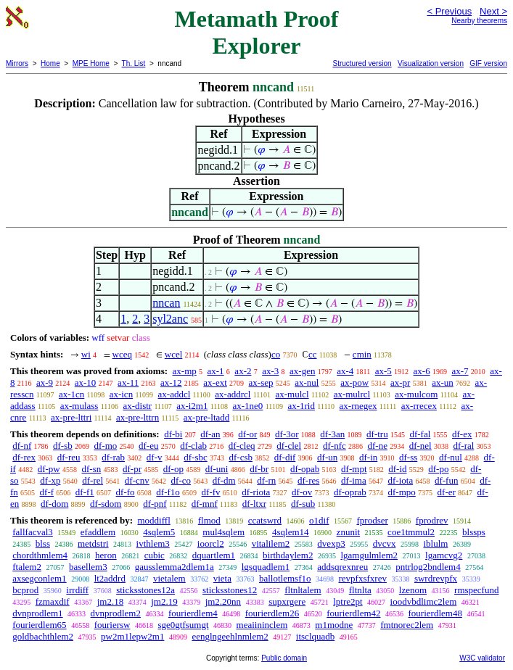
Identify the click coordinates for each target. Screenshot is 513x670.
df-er (447, 492)
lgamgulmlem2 (369, 555)
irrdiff (77, 589)
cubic (154, 555)
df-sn (92, 468)
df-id (397, 468)
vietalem (169, 578)
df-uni (217, 468)
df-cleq (242, 445)
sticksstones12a (145, 589)
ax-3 (270, 370)
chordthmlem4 (39, 555)
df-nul (450, 457)
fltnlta (360, 589)
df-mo (105, 445)
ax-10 (86, 382)
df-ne (377, 445)
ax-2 (242, 370)
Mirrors (17, 63)
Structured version (361, 63)
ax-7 (459, 370)
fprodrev (432, 520)
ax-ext (214, 382)
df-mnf (205, 503)
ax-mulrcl (352, 394)
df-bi (173, 434)
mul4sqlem (223, 531)
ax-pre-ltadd (207, 417)
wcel (174, 354)
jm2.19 (164, 601)
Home (50, 63)
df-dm (224, 480)
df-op (173, 468)
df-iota (401, 480)
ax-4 (345, 370)
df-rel (92, 480)
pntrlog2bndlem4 (428, 566)
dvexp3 (331, 543)
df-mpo (402, 492)
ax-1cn (71, 394)
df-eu (148, 445)
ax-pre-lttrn (137, 417)
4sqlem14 (290, 531)
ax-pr (400, 382)
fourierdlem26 (272, 613)
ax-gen (302, 370)
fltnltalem (302, 589)
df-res (308, 480)
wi (86, 354)
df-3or (287, 434)
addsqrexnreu (342, 566)
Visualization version (431, 63)
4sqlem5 (159, 531)
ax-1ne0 (248, 405)
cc (312, 354)
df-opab (304, 468)
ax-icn (121, 394)
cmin (362, 354)
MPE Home (91, 63)
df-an (210, 434)
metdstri (93, 543)
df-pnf (155, 503)
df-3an (332, 434)
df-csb (241, 457)
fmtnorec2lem (406, 624)
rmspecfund (476, 589)
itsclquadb (315, 636)
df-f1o (168, 492)
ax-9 (44, 382)
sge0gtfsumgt (182, 624)
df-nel (420, 445)
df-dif (285, 457)
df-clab (193, 445)
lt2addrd (110, 578)
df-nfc (334, 445)
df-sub (303, 503)
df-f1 (84, 492)
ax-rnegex (358, 405)
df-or (247, 434)
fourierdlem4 (193, 613)
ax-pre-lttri (71, 417)
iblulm (435, 543)
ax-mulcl (291, 394)
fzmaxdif (53, 601)
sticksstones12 (229, 589)
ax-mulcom (416, 394)
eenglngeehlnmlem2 (230, 636)
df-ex (462, 434)
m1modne (334, 624)
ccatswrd (265, 520)
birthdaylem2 (288, 555)
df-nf (21, 445)
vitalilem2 (271, 543)
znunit (349, 531)
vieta (222, 578)
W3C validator (482, 658)
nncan (166, 303)
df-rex (24, 457)
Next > (493, 11)
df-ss (408, 457)
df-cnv (137, 480)
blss (43, 543)
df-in (368, 457)
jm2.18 (110, 601)
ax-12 (171, 382)
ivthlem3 (153, 543)
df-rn (266, 480)
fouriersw (112, 624)
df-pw (49, 468)
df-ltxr (254, 503)
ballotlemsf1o (285, 578)
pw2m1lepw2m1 (132, 636)
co (275, 354)
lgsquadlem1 (266, 566)
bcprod (25, 589)
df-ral (463, 445)
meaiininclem (262, 624)
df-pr (132, 468)
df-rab (113, 457)
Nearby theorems (479, 21)
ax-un (443, 382)
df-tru (377, 434)
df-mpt (353, 468)
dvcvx (384, 543)
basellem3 (88, 566)
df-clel (288, 445)
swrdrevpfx (435, 578)
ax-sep (261, 382)
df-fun (447, 480)
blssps (473, 531)
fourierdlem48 (435, 613)
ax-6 (422, 370)
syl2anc (170, 319)
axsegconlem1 (39, 578)
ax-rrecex (419, 405)
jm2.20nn (223, 601)
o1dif (319, 520)
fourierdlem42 (353, 613)
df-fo (125, 492)
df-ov (302, 492)
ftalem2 (26, 566)
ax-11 (128, 382)
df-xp (50, 480)
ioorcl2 (210, 543)
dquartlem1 (213, 555)
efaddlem (98, 531)
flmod (209, 520)
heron (106, 555)
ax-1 (216, 370)
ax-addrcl (232, 394)
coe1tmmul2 (411, 531)
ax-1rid (301, 405)
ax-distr (137, 405)
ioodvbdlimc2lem (423, 601)
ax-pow (354, 382)
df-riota (256, 492)
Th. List (134, 63)
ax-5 (383, 370)
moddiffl (153, 520)
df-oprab (350, 492)
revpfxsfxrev (362, 578)
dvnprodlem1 (37, 613)
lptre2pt (347, 601)
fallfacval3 (32, 531)
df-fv (211, 492)
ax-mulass (79, 405)
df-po (438, 468)
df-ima (353, 480)
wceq (122, 354)
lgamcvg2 (443, 555)
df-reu (69, 457)
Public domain (284, 658)
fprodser (371, 520)
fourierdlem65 (39, 624)
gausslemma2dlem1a (174, 566)
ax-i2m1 (192, 405)
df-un (327, 457)
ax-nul (307, 382)
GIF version (488, 63)
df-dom (54, 503)
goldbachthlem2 (42, 636)
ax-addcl (174, 394)
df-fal (419, 434)
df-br (259, 468)
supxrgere (286, 601)
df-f (47, 492)
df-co (181, 480)
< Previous (449, 11)
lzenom (413, 589)
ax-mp (185, 370)
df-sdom (105, 503)
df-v (155, 457)
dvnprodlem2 (116, 613)
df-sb (63, 445)
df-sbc (196, 457)
